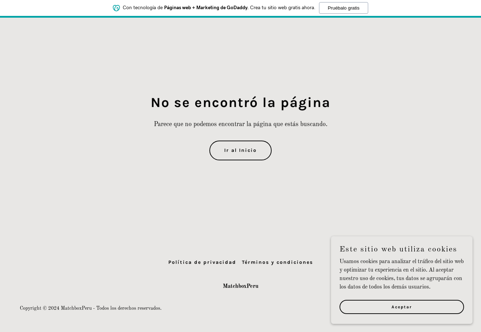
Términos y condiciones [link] (277, 262)
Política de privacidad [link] (202, 262)
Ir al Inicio (240, 150)
